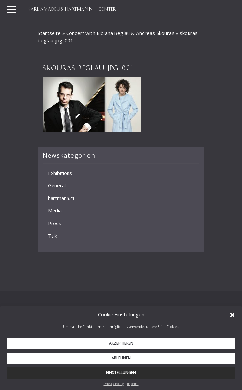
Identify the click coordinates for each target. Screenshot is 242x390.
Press (54, 223)
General (57, 185)
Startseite (49, 33)
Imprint (133, 386)
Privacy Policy (114, 386)
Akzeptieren (121, 346)
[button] (232, 317)
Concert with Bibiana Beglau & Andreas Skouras (120, 33)
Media (55, 210)
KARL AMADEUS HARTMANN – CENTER (72, 9)
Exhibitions (60, 173)
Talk (52, 235)
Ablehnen (121, 360)
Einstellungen (121, 375)
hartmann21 (61, 198)
